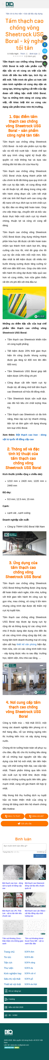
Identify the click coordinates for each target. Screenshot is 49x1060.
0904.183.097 (36, 816)
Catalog (11, 999)
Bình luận (33, 54)
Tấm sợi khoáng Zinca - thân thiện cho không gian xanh (12, 941)
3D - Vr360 (12, 1015)
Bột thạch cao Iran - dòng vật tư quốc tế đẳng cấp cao (12, 885)
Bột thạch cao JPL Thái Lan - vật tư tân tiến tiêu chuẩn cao (12, 913)
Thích (22, 54)
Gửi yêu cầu (24, 823)
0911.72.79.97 (12, 816)
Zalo (44, 51)
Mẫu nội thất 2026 (15, 1007)
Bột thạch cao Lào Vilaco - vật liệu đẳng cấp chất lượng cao (35, 913)
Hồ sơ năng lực (14, 991)
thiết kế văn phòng (26, 644)
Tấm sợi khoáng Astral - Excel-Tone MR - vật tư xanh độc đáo (34, 941)
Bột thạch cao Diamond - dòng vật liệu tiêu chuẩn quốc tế (35, 885)
